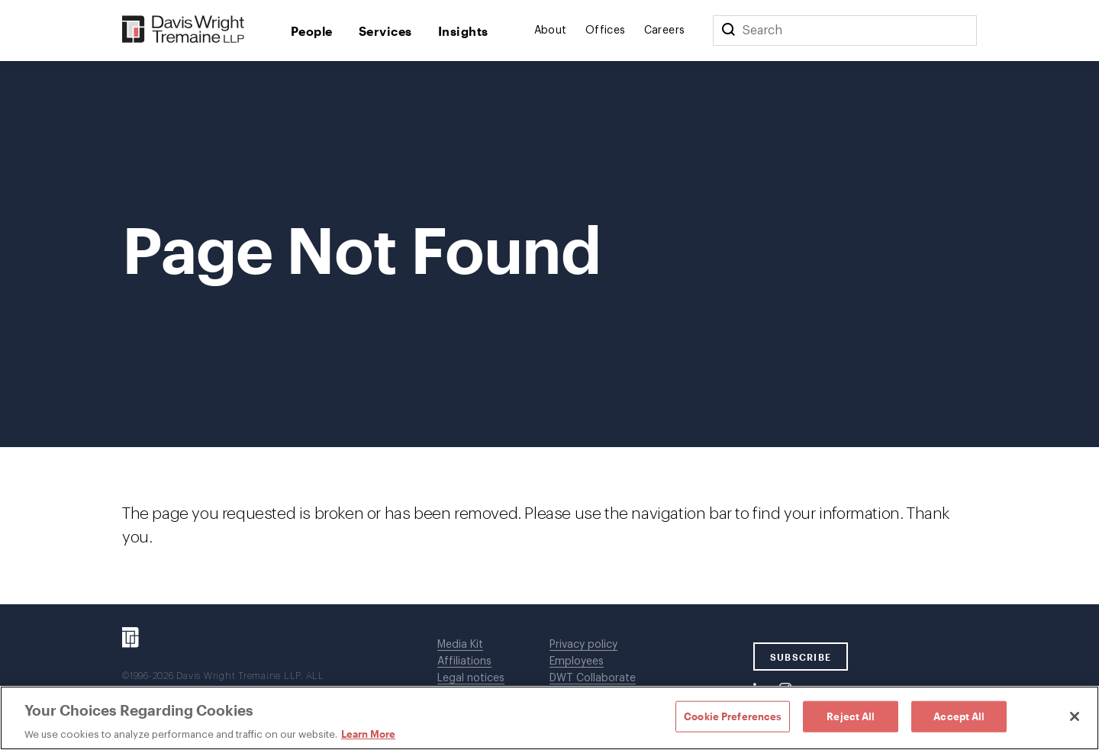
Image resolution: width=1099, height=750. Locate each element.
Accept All (959, 716)
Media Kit (460, 644)
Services (385, 31)
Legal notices (470, 678)
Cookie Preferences (733, 716)
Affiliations (464, 661)
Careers (664, 30)
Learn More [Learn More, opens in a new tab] (368, 734)
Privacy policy (583, 644)
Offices (605, 30)
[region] (549, 718)
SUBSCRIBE (801, 657)
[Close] (1074, 716)
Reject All (851, 716)
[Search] (728, 30)
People (312, 31)
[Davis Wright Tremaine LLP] (183, 30)
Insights (463, 31)
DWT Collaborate (593, 678)
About (550, 30)
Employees (577, 661)
